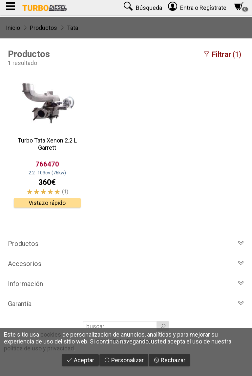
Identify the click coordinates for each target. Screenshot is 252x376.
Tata (72, 27)
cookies (50, 334)
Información (126, 284)
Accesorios (126, 264)
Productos (43, 27)
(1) (222, 54)
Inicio (13, 27)
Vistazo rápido (47, 202)
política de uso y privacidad (39, 348)
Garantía (126, 304)
